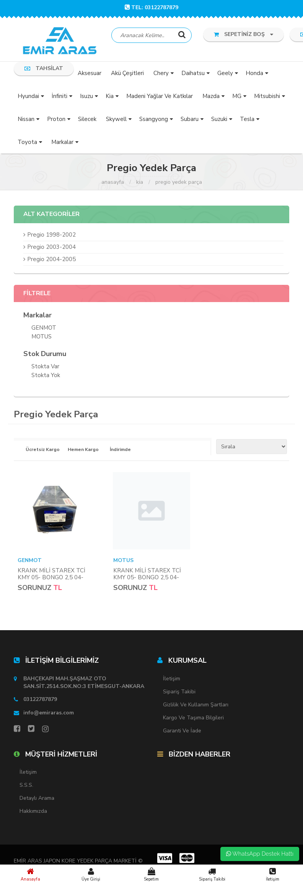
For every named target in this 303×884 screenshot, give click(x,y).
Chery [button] (161, 74)
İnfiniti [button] (59, 97)
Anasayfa (30, 874)
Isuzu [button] (86, 97)
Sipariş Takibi (212, 874)
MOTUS (41, 338)
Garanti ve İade (182, 731)
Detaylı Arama (37, 799)
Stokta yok (45, 376)
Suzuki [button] (219, 120)
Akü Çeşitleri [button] (127, 74)
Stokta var (45, 367)
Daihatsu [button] (193, 74)
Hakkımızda (33, 812)
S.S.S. (26, 786)
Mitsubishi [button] (267, 97)
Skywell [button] (116, 120)
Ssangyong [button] (153, 120)
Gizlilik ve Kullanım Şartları (195, 705)
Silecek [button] (87, 120)
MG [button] (236, 97)
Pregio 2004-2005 (51, 260)
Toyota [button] (27, 143)
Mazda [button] (211, 97)
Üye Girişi (90, 874)
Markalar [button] (62, 143)
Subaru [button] (190, 120)
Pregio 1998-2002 (51, 235)
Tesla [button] (247, 120)
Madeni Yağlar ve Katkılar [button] (159, 97)
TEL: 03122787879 (151, 7)
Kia (139, 182)
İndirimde (120, 450)
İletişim (273, 874)
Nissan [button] (26, 120)
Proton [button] (56, 120)
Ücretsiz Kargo (41, 450)
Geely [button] (225, 74)
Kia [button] (110, 97)
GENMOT (43, 329)
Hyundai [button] (28, 97)
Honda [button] (254, 74)
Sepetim (151, 874)
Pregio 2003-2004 (51, 248)
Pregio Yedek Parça (178, 182)
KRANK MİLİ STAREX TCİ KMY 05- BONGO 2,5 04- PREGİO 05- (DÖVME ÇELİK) (55, 578)
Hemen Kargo (83, 450)
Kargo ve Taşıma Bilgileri (193, 718)
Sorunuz (34, 588)
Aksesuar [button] (89, 74)
